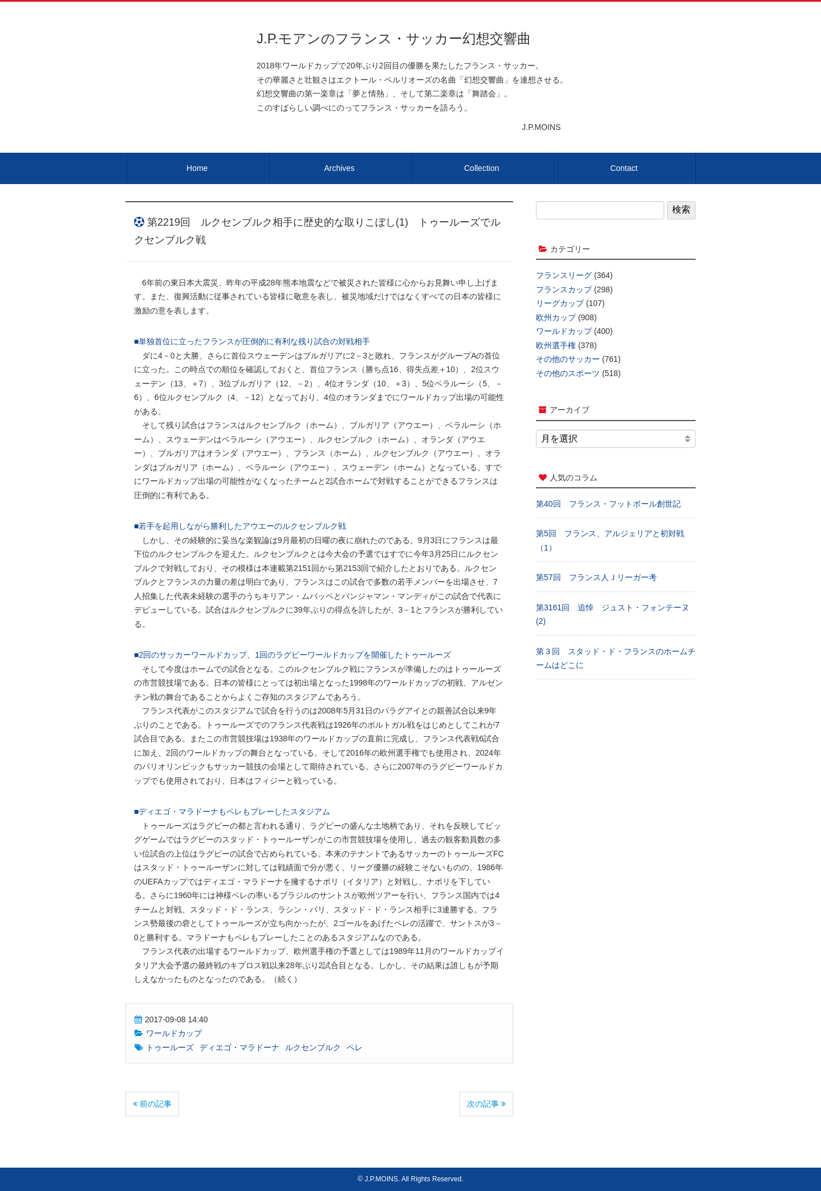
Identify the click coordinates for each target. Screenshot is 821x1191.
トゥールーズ (170, 1047)
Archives (339, 168)
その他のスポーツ (568, 373)
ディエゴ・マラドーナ (239, 1047)
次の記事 (486, 1103)
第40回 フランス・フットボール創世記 (608, 503)
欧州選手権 (556, 345)
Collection (481, 168)
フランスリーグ (564, 275)
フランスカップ (564, 289)
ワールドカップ (174, 1033)
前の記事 (152, 1103)
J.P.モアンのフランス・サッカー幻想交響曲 (394, 38)
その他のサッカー (568, 359)
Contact (623, 168)
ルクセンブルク (313, 1047)
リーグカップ (560, 303)
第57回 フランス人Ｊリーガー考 (596, 577)
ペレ (355, 1047)
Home (197, 168)
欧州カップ (556, 317)
